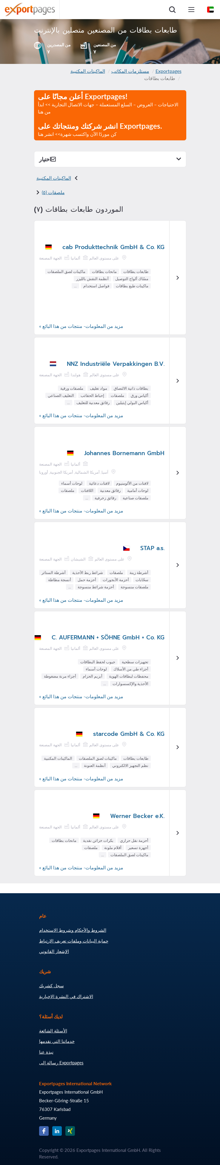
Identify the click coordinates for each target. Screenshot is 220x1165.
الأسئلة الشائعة (53, 1030)
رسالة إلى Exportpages (61, 1062)
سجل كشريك (51, 985)
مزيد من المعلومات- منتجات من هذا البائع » (81, 326)
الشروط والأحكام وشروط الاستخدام (72, 930)
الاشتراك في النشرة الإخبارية (66, 996)
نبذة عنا (46, 1052)
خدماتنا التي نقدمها (57, 1041)
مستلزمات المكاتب (130, 71)
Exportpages (168, 71)
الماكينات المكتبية (87, 71)
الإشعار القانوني (54, 951)
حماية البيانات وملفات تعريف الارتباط (73, 940)
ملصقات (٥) (53, 192)
